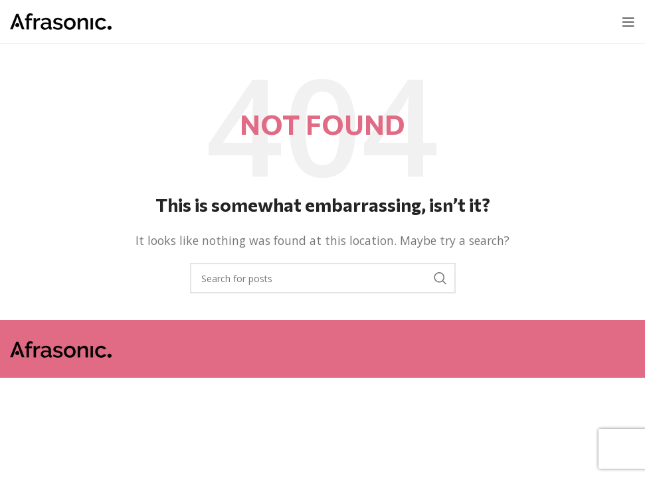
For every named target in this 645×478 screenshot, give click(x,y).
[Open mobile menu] (628, 22)
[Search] (323, 278)
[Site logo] (61, 20)
